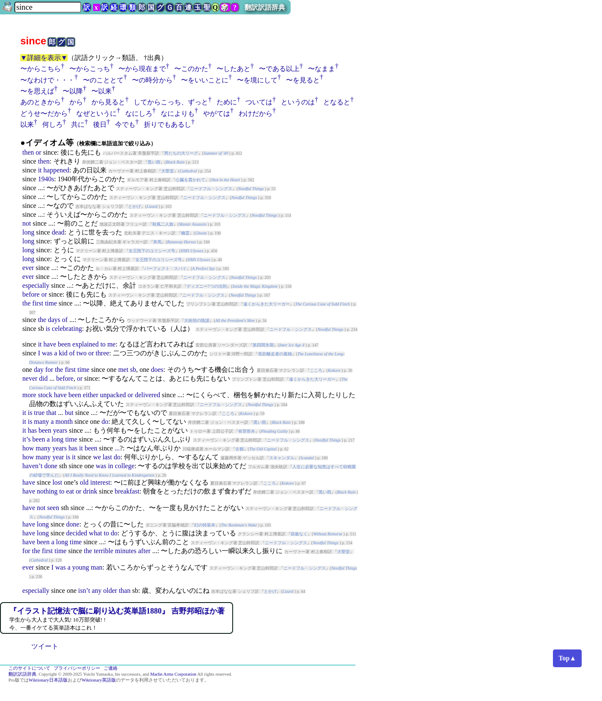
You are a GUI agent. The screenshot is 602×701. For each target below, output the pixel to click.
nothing (47, 491)
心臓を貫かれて (190, 179)
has (32, 430)
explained (85, 344)
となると (336, 102)
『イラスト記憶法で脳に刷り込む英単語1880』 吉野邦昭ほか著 (117, 611)
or (38, 152)
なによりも (178, 113)
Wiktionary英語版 (99, 680)
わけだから (255, 113)
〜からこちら (40, 68)
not (26, 223)
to (102, 344)
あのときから (40, 102)
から (76, 102)
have (50, 344)
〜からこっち (89, 68)
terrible (103, 550)
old (84, 482)
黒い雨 (154, 162)
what (95, 533)
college (125, 465)
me (111, 344)
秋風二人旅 (162, 224)
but (69, 412)
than (125, 590)
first (37, 303)
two (82, 353)
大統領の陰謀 (196, 320)
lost (57, 482)
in (110, 465)
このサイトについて (29, 668)
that (51, 412)
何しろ (52, 124)
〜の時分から (152, 80)
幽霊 (185, 233)
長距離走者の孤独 (275, 354)
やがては (216, 113)
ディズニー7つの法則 (207, 286)
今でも (125, 124)
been (64, 344)
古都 (239, 449)
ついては (258, 102)
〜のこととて (103, 80)
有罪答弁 (246, 431)
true (39, 412)
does (157, 369)
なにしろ (138, 113)
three (102, 353)
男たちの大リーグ (181, 153)
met (123, 369)
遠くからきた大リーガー (266, 304)
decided (76, 533)
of (65, 319)
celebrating (67, 328)
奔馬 (157, 242)
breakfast (127, 491)
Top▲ (567, 658)
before (31, 294)
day (39, 369)
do (105, 421)
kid (63, 353)
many (41, 421)
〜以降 (73, 91)
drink (90, 491)
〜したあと (233, 68)
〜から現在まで (142, 68)
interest (100, 482)
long (28, 232)
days (54, 319)
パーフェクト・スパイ (165, 268)
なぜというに (96, 113)
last (107, 457)
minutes (126, 550)
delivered (147, 394)
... (117, 448)
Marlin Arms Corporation (173, 674)
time (51, 303)
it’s (26, 439)
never (30, 378)
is (48, 328)
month (64, 421)
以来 (27, 124)
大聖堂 (167, 171)
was (47, 353)
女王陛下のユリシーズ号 (152, 250)
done (50, 465)
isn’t (84, 590)
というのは (298, 102)
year (58, 457)
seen (53, 507)
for (49, 369)
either (90, 394)
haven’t (32, 465)
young (80, 567)
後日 (100, 124)
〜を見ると (303, 80)
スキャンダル (281, 458)
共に (78, 124)
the (26, 303)
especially (35, 285)
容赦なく (299, 534)
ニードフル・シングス (211, 188)
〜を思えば (37, 91)
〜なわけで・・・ (47, 80)
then (28, 152)
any (97, 590)
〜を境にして (257, 80)
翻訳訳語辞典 (265, 7)
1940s (46, 179)
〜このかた (191, 68)
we (97, 457)
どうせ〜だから (44, 113)
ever (28, 267)
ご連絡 (111, 668)
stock (45, 394)
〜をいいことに (204, 80)
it (40, 170)
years (60, 430)
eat (70, 491)
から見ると (108, 102)
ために (227, 102)
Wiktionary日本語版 (48, 680)
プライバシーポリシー (77, 668)
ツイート (44, 646)
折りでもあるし (167, 124)
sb (133, 369)
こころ (316, 370)
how (28, 448)
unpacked (113, 394)
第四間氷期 (263, 345)
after (144, 550)
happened (56, 170)
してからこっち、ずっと (171, 102)
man (97, 567)
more (29, 394)
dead (58, 232)
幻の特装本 (204, 525)
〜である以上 (279, 68)
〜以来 (101, 91)
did (43, 378)
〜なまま (321, 68)
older (110, 590)
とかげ (134, 206)
